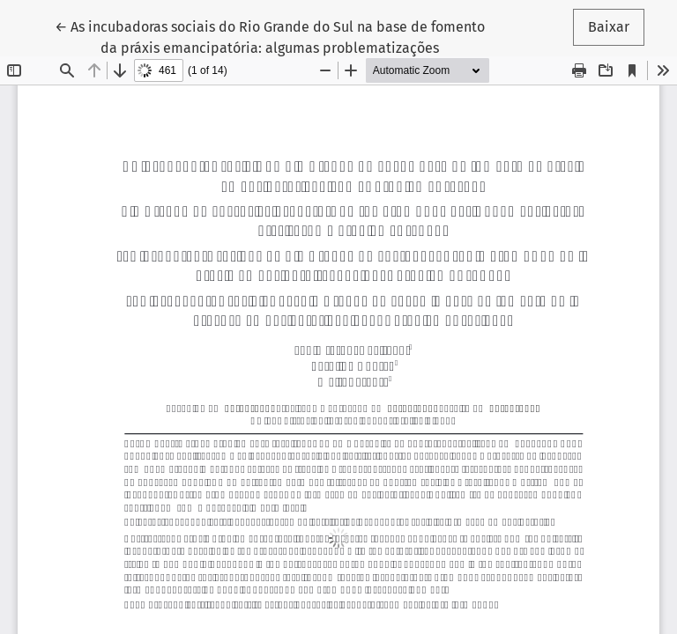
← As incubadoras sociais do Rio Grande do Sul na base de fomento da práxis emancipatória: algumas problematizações (270, 36)
